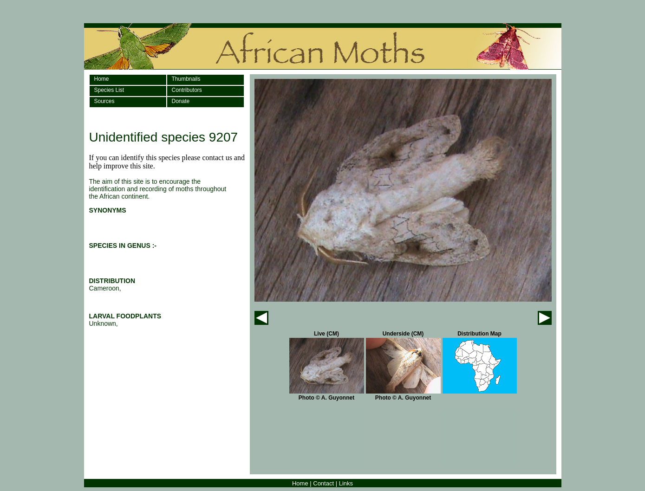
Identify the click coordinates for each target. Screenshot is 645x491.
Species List (109, 90)
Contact (323, 483)
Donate (181, 101)
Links (346, 483)
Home (101, 79)
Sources (104, 101)
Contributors (187, 90)
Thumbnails (186, 79)
